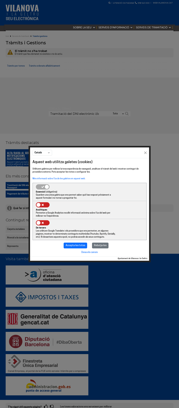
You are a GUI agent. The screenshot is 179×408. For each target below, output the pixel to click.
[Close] (145, 162)
